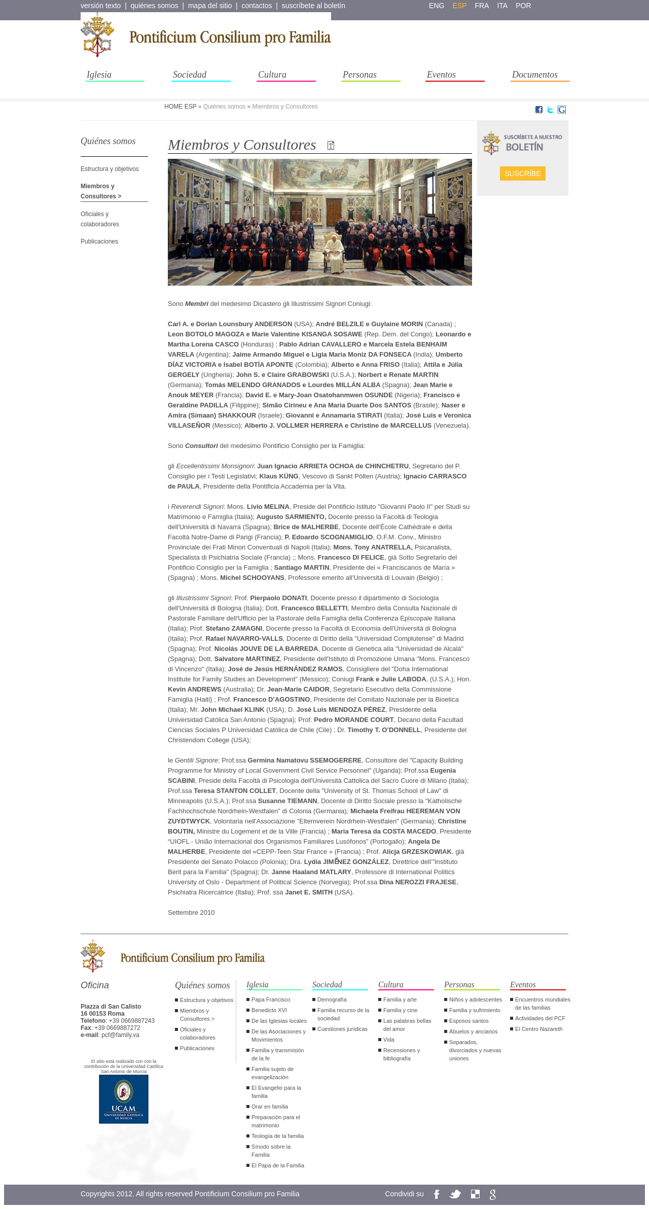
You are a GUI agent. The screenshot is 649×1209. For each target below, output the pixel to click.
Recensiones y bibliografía (401, 1054)
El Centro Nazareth (539, 1029)
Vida (388, 1040)
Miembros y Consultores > (197, 1015)
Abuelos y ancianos (473, 1031)
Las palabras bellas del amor (407, 1025)
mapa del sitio (210, 6)
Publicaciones (99, 241)
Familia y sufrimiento (474, 1010)
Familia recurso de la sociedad (343, 1014)
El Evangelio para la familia (276, 1092)
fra (482, 6)
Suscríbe (522, 173)
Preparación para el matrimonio (275, 1121)
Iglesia (99, 75)
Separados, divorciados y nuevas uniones (475, 1050)
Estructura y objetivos (110, 168)
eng (436, 6)
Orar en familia (269, 1106)
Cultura (272, 75)
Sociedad (189, 75)
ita (502, 6)
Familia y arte (400, 999)
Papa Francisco (270, 999)
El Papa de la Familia (277, 1165)
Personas (360, 75)
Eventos (441, 75)
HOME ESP (180, 106)
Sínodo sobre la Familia (271, 1151)
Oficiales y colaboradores (197, 1033)
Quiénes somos (202, 985)
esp (459, 6)
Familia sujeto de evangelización (272, 1073)
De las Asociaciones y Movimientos (278, 1035)
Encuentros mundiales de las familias (542, 1003)
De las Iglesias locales (279, 1021)
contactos (257, 6)
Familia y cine (400, 1010)
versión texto (101, 6)
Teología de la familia (277, 1136)
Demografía (331, 999)
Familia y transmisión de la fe (277, 1054)
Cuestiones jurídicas (342, 1029)
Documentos (535, 75)
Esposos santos (469, 1021)
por (523, 6)
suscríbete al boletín (313, 6)
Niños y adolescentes (475, 999)
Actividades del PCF (540, 1018)
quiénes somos (154, 6)
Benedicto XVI (269, 1010)
